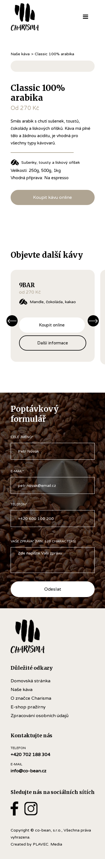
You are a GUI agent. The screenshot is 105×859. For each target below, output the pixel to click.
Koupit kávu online (52, 197)
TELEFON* (19, 504)
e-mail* (17, 471)
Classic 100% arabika (54, 54)
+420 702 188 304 (30, 754)
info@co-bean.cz (28, 771)
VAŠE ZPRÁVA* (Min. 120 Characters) (43, 541)
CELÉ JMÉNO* (22, 437)
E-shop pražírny (28, 707)
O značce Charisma (31, 698)
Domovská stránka (30, 681)
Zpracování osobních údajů (40, 715)
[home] (33, 17)
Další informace (52, 343)
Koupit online (52, 325)
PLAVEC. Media (47, 844)
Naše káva (20, 54)
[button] (85, 17)
